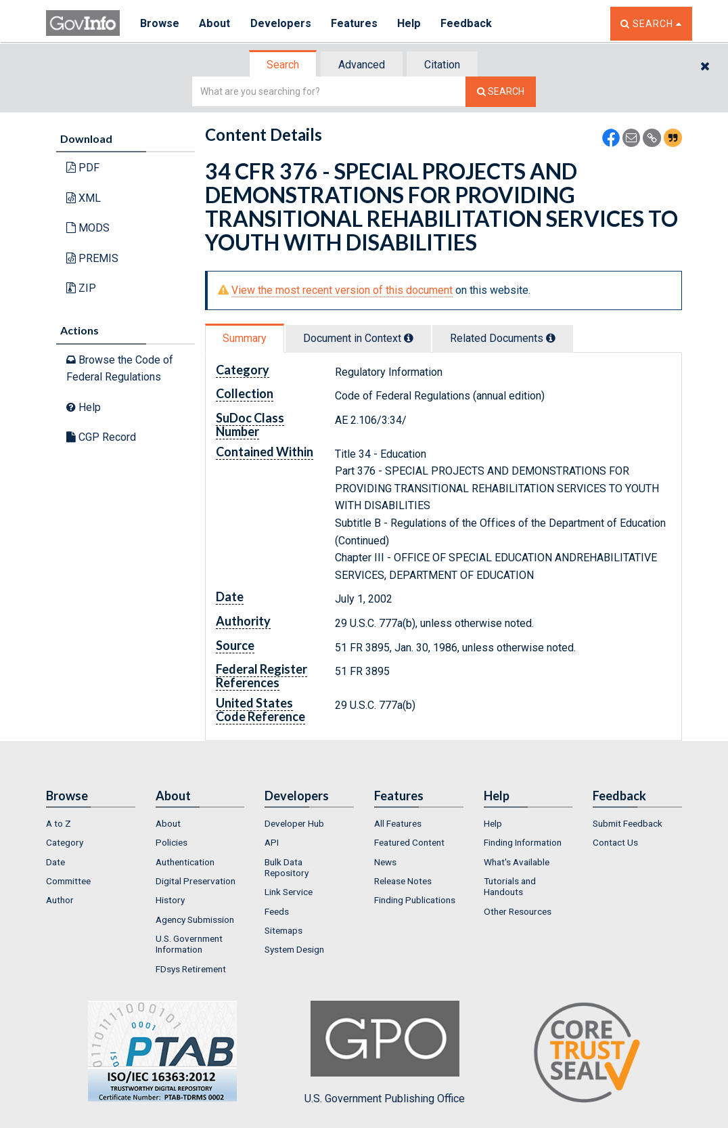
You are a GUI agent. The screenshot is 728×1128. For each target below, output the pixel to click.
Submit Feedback (627, 823)
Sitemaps (283, 930)
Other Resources (517, 911)
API (272, 842)
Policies (171, 842)
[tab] (283, 64)
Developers (280, 23)
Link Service (289, 891)
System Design (294, 949)
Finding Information (523, 842)
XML (83, 198)
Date (55, 861)
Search (283, 64)
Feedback (466, 23)
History (170, 899)
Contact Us (615, 842)
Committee (68, 880)
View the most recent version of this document (342, 290)
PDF (82, 167)
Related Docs (502, 338)
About (215, 23)
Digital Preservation (195, 880)
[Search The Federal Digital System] (500, 92)
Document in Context (358, 338)
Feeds (277, 911)
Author (60, 899)
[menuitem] (90, 823)
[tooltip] (408, 337)
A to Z (58, 823)
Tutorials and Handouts (510, 886)
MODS (88, 227)
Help (409, 23)
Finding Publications (414, 899)
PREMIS (92, 258)
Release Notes (403, 880)
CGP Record (101, 437)
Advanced (361, 64)
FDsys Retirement (191, 968)
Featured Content (409, 842)
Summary (245, 338)
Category (64, 842)
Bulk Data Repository (287, 867)
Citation (442, 64)
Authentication (185, 861)
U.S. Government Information (189, 944)
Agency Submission (195, 919)
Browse (159, 23)
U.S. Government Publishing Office (384, 1053)
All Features (398, 823)
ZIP (81, 288)
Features (354, 23)
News (385, 861)
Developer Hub (294, 823)
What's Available (516, 861)
